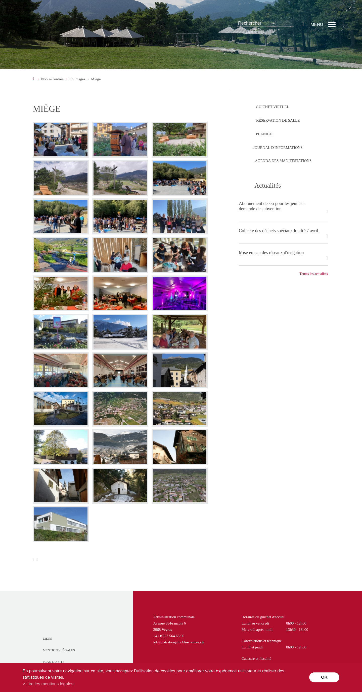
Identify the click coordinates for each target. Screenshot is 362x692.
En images (77, 79)
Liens (47, 638)
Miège (96, 79)
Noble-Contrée (52, 79)
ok (324, 677)
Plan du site (54, 662)
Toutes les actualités (313, 274)
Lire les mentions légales (49, 683)
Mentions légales (59, 650)
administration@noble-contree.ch (178, 642)
